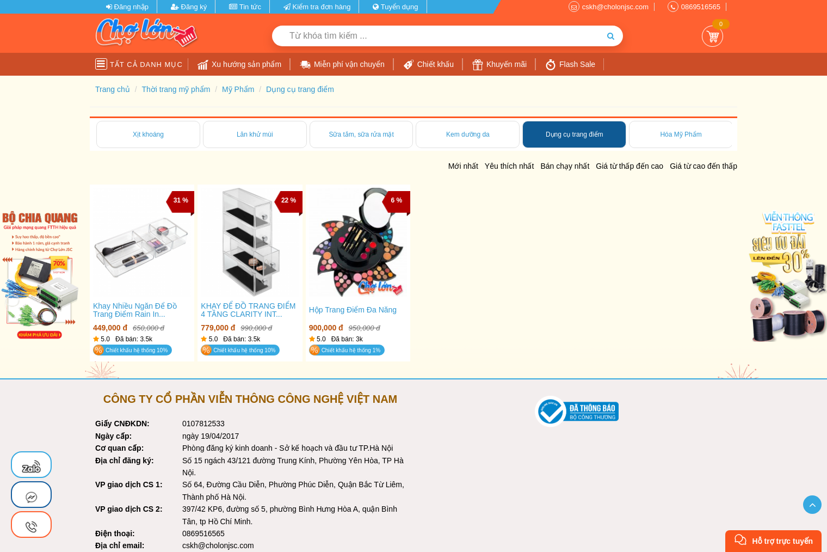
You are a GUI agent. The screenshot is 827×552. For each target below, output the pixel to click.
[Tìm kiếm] (610, 35)
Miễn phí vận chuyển (342, 64)
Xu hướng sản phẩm (239, 64)
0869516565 (700, 7)
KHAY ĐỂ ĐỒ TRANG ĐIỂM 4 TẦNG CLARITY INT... (248, 310)
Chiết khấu (428, 64)
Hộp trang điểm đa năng (353, 310)
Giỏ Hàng (712, 36)
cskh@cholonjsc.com (615, 7)
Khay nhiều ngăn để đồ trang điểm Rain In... (135, 310)
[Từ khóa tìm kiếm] (435, 36)
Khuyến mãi (499, 64)
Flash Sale (570, 64)
